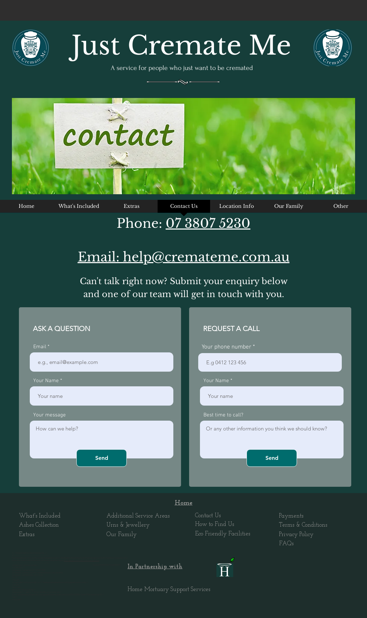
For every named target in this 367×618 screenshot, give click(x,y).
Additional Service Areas (137, 516)
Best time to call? (223, 415)
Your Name (46, 381)
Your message (49, 415)
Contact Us (208, 516)
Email (39, 347)
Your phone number (226, 347)
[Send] (101, 458)
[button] (236, 208)
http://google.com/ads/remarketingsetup (81, 560)
